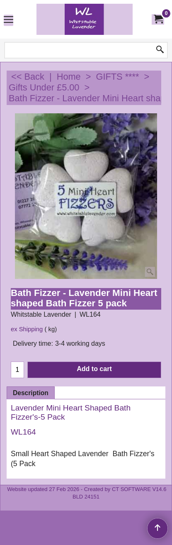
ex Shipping (27, 329)
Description (30, 392)
